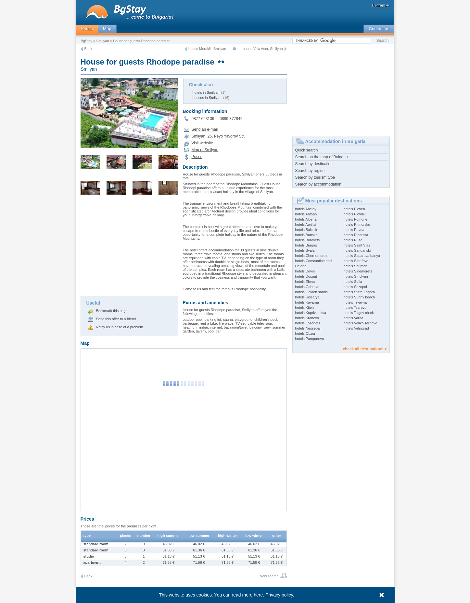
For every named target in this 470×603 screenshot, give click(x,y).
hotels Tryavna (355, 302)
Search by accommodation (318, 184)
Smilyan (102, 41)
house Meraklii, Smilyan (207, 49)
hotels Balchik (306, 230)
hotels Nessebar (308, 328)
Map (107, 28)
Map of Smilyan (205, 150)
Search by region (310, 170)
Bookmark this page (112, 311)
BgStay (86, 41)
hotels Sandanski (357, 250)
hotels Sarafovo (356, 261)
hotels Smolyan (356, 276)
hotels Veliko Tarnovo (360, 323)
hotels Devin (305, 271)
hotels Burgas (306, 245)
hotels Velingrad (356, 328)
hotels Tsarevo (355, 307)
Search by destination (314, 164)
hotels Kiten (304, 307)
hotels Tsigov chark (359, 313)
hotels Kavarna (307, 302)
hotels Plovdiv (355, 214)
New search (269, 576)
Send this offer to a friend (116, 319)
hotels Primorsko (357, 224)
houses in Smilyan (207, 98)
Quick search (306, 150)
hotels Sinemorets (358, 271)
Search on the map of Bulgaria (321, 157)
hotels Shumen (355, 266)
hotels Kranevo (307, 318)
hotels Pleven (354, 209)
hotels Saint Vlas (357, 245)
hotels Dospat (306, 276)
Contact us (379, 28)
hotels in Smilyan (206, 92)
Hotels (87, 28)
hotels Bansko (306, 235)
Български (380, 5)
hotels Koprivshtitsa (310, 313)
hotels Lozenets (307, 323)
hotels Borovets (307, 240)
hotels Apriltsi (305, 224)
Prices (197, 156)
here (258, 594)
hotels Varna (353, 318)
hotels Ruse (353, 240)
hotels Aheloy (305, 209)
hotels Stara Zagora (359, 292)
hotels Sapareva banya (362, 256)
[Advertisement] (129, 247)
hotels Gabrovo (307, 287)
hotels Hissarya (307, 297)
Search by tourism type (315, 177)
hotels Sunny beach (359, 297)
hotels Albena (306, 219)
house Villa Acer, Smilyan (263, 49)
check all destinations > (365, 349)
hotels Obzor (305, 333)
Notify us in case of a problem (119, 327)
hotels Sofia (353, 281)
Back (88, 49)
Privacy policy (279, 594)
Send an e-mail (205, 129)
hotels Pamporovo (309, 339)
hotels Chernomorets (311, 256)
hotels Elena (305, 281)
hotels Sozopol (355, 287)
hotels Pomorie (355, 219)
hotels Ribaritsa (356, 235)
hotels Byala (305, 250)
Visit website (202, 143)
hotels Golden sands (311, 292)
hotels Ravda (354, 230)
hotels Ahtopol (306, 214)
